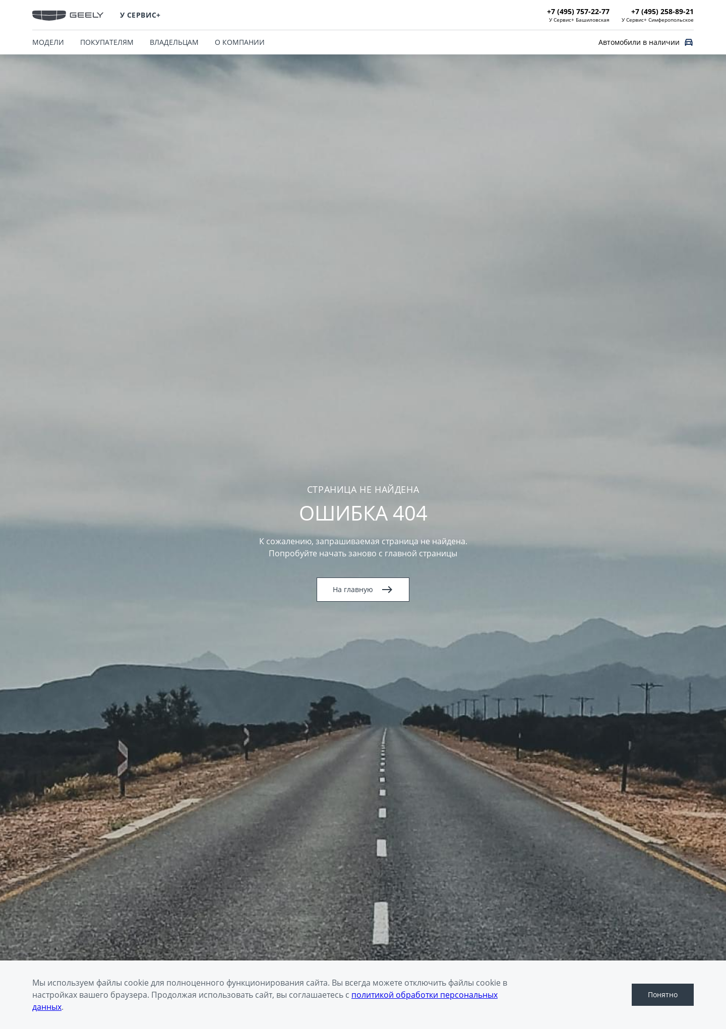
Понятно (663, 994)
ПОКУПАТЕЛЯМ (107, 42)
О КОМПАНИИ (240, 42)
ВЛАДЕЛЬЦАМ (174, 42)
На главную (363, 590)
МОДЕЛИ (48, 42)
